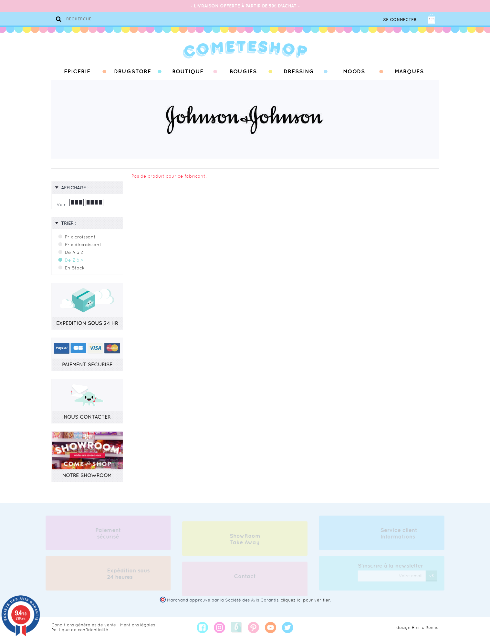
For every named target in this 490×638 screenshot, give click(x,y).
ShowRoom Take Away (245, 540)
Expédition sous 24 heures (126, 573)
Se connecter (399, 19)
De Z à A (74, 260)
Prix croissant (80, 236)
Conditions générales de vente (83, 624)
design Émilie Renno (417, 627)
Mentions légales (137, 624)
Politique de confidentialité (79, 629)
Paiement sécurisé (106, 533)
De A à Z (74, 252)
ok (433, 575)
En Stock (75, 267)
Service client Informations (400, 533)
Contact (245, 578)
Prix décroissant (83, 244)
